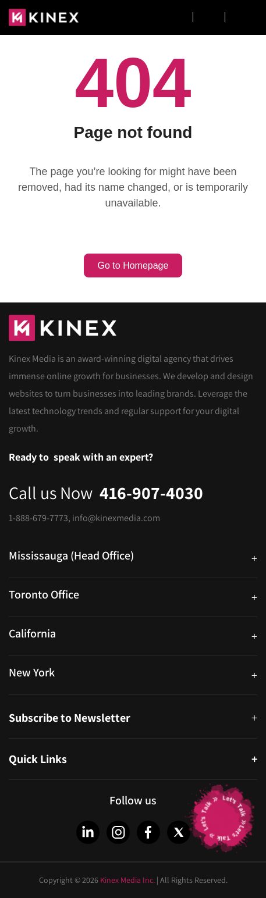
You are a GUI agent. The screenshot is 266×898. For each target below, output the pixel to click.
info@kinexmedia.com (116, 518)
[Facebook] (148, 832)
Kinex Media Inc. (127, 880)
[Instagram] (118, 832)
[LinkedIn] (88, 832)
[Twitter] (178, 832)
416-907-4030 (151, 492)
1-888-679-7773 (38, 518)
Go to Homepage (133, 265)
